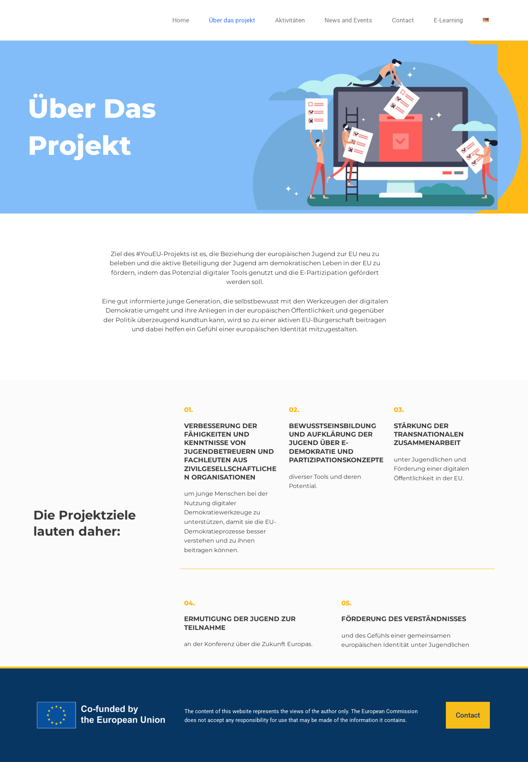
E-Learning (448, 20)
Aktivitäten (290, 20)
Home (180, 20)
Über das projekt (232, 20)
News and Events (348, 20)
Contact (403, 20)
